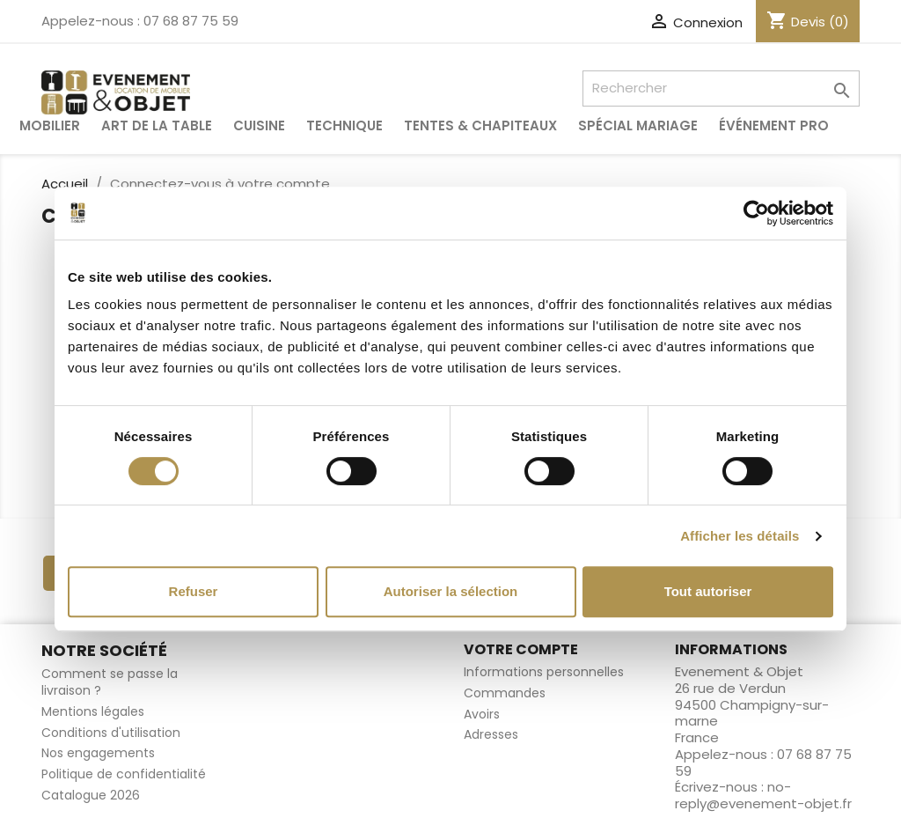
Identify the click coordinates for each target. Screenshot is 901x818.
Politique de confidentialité (123, 774)
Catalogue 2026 (90, 795)
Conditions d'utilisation (110, 732)
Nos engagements (98, 753)
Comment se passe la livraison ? (109, 682)
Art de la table (156, 125)
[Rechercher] (721, 88)
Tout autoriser (708, 591)
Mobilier (49, 125)
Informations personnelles (544, 672)
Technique (344, 125)
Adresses (491, 734)
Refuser (193, 591)
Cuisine (259, 125)
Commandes (505, 693)
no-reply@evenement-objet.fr (763, 795)
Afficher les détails (739, 535)
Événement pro (774, 125)
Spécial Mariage (638, 125)
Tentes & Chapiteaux (480, 125)
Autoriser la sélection (451, 591)
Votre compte (521, 649)
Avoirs (482, 714)
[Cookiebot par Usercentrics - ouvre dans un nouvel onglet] (756, 213)
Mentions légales (92, 711)
